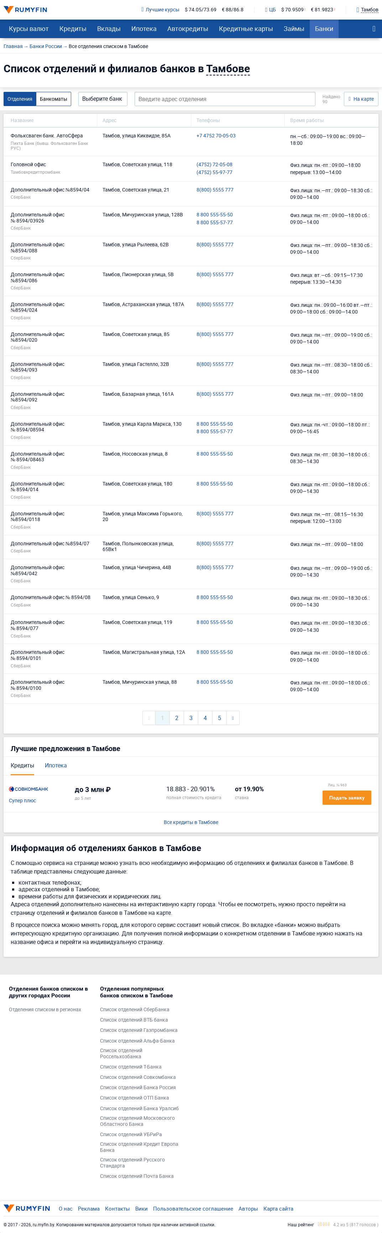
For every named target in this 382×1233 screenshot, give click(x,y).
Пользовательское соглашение (193, 1208)
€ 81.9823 (322, 10)
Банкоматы (53, 98)
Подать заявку (347, 798)
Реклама (89, 1208)
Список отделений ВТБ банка (134, 1020)
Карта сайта (278, 1208)
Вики (141, 1208)
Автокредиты (187, 28)
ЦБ (270, 10)
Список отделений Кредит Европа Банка (139, 1147)
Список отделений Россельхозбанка (121, 1054)
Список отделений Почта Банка (137, 1176)
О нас (66, 1208)
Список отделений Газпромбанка (139, 1030)
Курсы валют (29, 28)
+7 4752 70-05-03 (216, 136)
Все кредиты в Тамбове (191, 822)
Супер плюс (22, 801)
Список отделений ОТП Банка (134, 1098)
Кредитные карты (246, 28)
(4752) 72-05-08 (214, 165)
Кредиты (73, 28)
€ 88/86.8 (233, 10)
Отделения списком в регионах (45, 1010)
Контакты (117, 1208)
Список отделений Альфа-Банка (137, 1041)
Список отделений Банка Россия (138, 1088)
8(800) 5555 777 (215, 190)
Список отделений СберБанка (134, 1010)
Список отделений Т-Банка (131, 1067)
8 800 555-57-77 (215, 223)
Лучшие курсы (160, 10)
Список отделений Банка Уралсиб (139, 1109)
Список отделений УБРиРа (131, 1135)
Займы (294, 28)
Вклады (109, 28)
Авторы (248, 1208)
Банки (324, 28)
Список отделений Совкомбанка (138, 1077)
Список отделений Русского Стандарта (132, 1163)
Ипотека (144, 28)
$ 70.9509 (292, 10)
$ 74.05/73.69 (200, 10)
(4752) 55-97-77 (214, 172)
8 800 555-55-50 (215, 215)
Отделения (19, 98)
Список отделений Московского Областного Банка (137, 1121)
